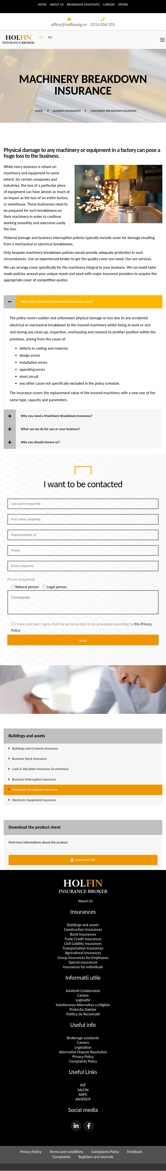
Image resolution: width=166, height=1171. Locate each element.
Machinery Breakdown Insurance (35, 790)
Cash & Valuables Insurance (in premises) (40, 769)
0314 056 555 (103, 24)
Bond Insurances (83, 934)
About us (55, 5)
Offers (125, 5)
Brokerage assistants (83, 5)
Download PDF (82, 860)
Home (40, 5)
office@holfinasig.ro (69, 24)
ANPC (82, 1094)
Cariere (83, 995)
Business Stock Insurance (29, 759)
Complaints (61, 1157)
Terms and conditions (66, 1152)
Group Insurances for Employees (83, 957)
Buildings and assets (83, 925)
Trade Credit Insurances (82, 939)
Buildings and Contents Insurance (35, 749)
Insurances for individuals (83, 967)
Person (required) (21, 579)
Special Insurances (83, 962)
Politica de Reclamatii (83, 1014)
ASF (83, 1085)
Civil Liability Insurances (83, 943)
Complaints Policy (83, 1061)
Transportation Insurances (82, 948)
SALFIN (83, 1090)
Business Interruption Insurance (34, 780)
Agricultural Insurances (83, 953)
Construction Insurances (83, 929)
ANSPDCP (83, 1099)
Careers (110, 5)
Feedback (134, 1152)
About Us (85, 901)
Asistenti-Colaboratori (83, 991)
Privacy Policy (83, 1057)
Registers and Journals (96, 1157)
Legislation (83, 1047)
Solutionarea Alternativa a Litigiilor (83, 1005)
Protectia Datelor (82, 1009)
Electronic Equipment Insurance (34, 800)
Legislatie (83, 1000)
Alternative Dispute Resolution (83, 1052)
